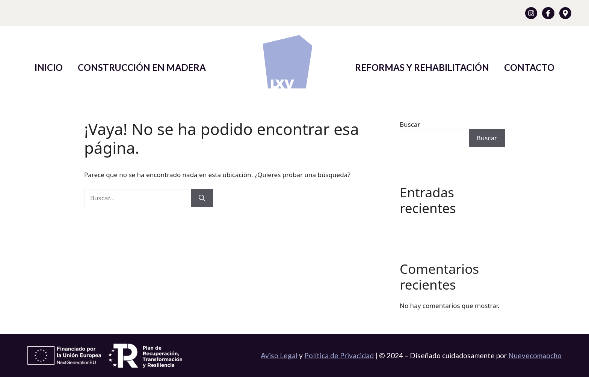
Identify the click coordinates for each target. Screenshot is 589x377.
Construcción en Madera (142, 67)
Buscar (410, 124)
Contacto (529, 67)
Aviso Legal (279, 355)
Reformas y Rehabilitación (422, 67)
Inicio (49, 67)
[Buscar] (202, 198)
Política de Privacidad (339, 355)
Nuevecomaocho (535, 355)
